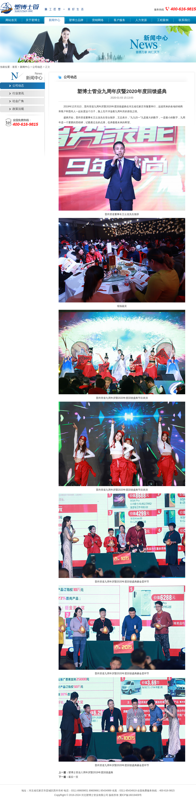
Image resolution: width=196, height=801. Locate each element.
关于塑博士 (33, 20)
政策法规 (18, 108)
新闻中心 (54, 20)
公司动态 (37, 67)
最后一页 (73, 776)
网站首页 (11, 20)
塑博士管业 (19, 8)
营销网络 (98, 20)
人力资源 (141, 20)
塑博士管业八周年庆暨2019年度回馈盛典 (90, 772)
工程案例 (162, 20)
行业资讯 (18, 93)
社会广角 (18, 101)
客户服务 (119, 20)
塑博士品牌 (76, 20)
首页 (14, 67)
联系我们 (184, 20)
